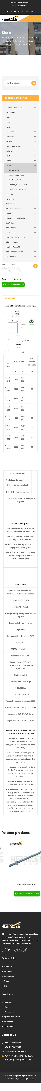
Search (33, 83)
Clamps (7, 1034)
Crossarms (8, 1044)
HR (5, 1018)
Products (8, 1004)
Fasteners (8, 1054)
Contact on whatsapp (13, 317)
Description (9, 330)
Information (9, 1008)
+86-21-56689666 (21, 6)
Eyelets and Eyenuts (12, 1049)
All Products (9, 1059)
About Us (8, 999)
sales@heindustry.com (20, 3)
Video (6, 1013)
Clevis (6, 1039)
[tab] (20, 331)
